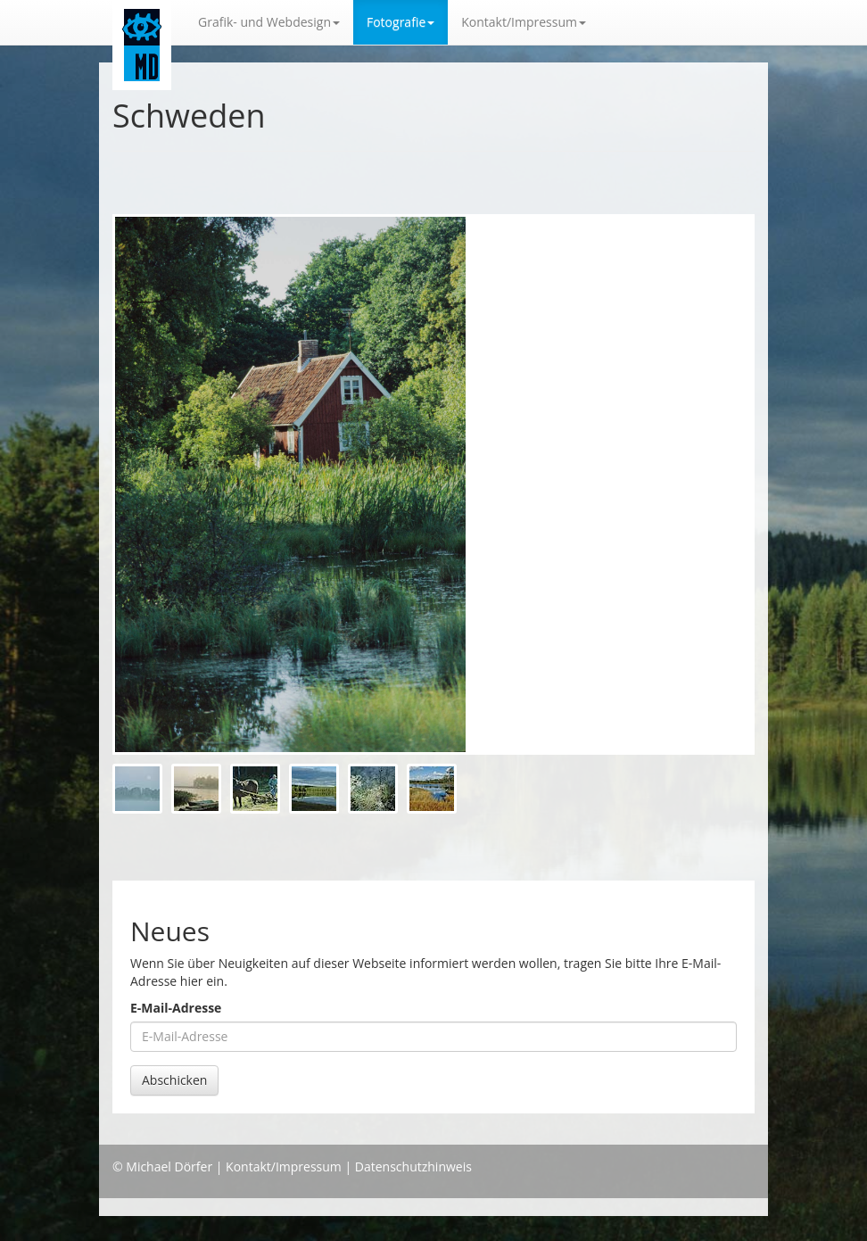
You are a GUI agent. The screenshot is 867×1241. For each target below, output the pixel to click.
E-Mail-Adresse (175, 1007)
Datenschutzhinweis (413, 1166)
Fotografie (400, 21)
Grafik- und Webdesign (269, 21)
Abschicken (174, 1079)
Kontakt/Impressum (284, 1166)
